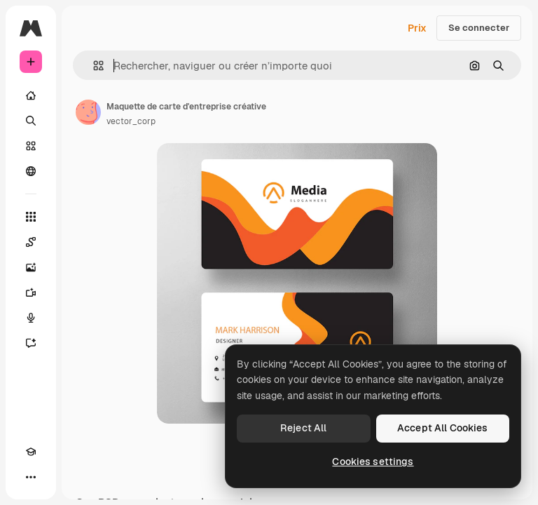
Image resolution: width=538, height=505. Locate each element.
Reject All (303, 428)
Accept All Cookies (442, 428)
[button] (93, 65)
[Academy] (31, 451)
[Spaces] (31, 242)
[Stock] (31, 146)
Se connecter (478, 28)
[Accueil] (31, 95)
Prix (417, 28)
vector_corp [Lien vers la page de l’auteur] (131, 121)
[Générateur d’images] (31, 267)
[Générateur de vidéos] (31, 292)
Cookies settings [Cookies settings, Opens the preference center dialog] (372, 461)
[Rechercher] (31, 120)
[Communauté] (31, 171)
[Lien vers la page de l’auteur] (88, 112)
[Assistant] (31, 343)
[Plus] (31, 477)
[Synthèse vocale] (31, 318)
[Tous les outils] (31, 217)
